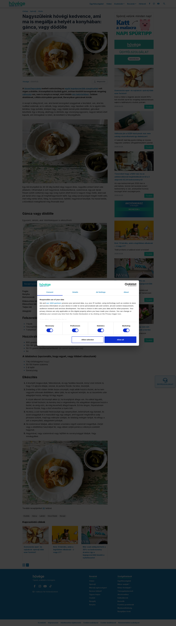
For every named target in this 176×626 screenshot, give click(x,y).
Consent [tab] (49, 292)
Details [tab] (75, 292)
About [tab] (126, 292)
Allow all (120, 340)
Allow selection (87, 340)
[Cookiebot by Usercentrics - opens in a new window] (126, 284)
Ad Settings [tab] (100, 292)
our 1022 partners (53, 303)
